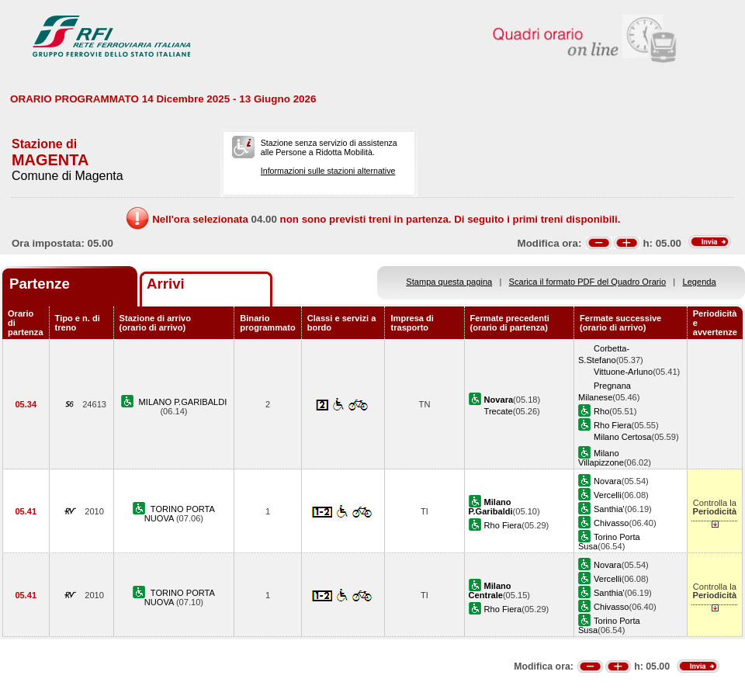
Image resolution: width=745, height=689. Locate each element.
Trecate (498, 411)
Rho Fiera (613, 425)
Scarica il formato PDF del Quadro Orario (588, 281)
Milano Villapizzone (601, 457)
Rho (601, 411)
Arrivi (166, 283)
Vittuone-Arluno (623, 371)
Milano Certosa (623, 436)
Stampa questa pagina (449, 281)
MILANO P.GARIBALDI (183, 402)
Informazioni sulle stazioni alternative (328, 170)
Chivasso (611, 523)
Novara (608, 481)
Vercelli (608, 495)
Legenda (699, 281)
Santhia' (609, 509)
